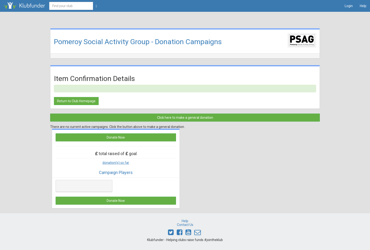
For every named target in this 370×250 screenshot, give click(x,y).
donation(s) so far (115, 163)
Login (349, 6)
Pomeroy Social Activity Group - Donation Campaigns (138, 42)
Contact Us (185, 225)
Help (363, 6)
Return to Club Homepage (76, 101)
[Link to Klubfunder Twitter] (171, 233)
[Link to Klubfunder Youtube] (188, 233)
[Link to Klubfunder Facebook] (179, 233)
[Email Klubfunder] (197, 233)
